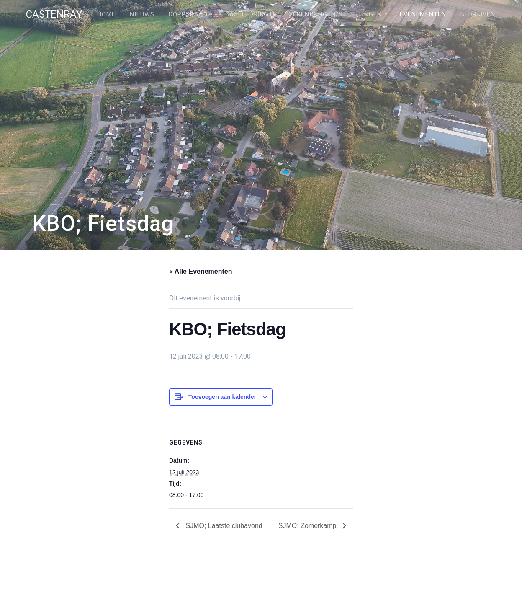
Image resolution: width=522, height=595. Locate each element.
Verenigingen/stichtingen (335, 14)
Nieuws (142, 14)
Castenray (54, 14)
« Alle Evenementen (200, 271)
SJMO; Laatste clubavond (223, 525)
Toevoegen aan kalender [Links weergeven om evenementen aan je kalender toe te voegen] (222, 396)
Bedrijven (477, 14)
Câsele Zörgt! (250, 14)
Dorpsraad (188, 14)
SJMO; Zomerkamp (308, 525)
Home (106, 14)
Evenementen (423, 14)
